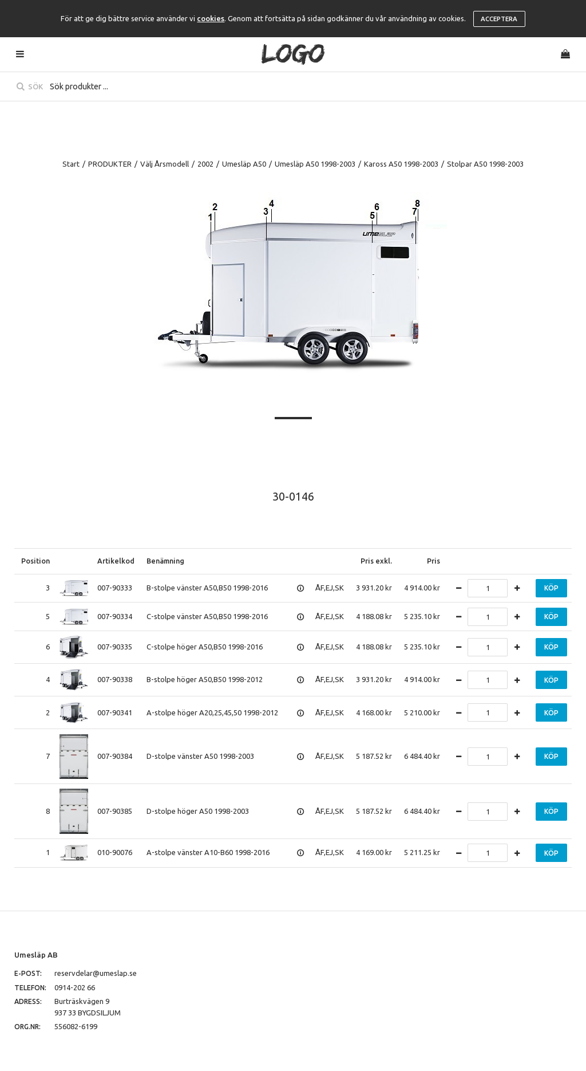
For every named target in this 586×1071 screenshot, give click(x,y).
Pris (433, 561)
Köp (551, 588)
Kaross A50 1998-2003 (401, 164)
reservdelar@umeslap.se (95, 973)
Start (71, 164)
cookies (210, 18)
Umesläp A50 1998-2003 (315, 164)
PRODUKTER (110, 164)
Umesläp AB (36, 955)
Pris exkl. (376, 561)
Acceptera (499, 18)
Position (35, 561)
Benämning (165, 561)
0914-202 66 (74, 987)
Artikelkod (115, 561)
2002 (205, 164)
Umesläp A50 (244, 164)
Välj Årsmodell (164, 164)
